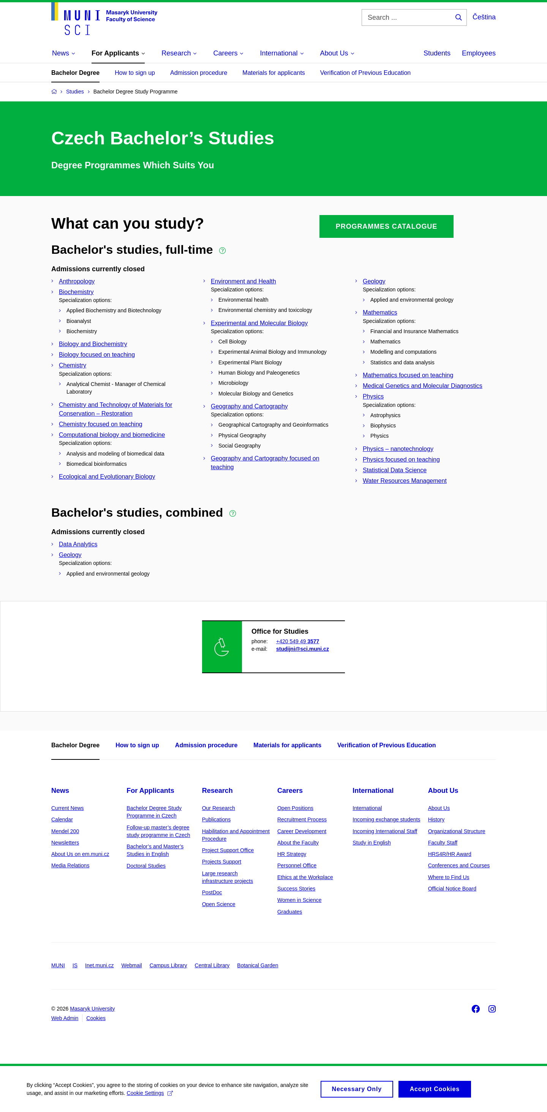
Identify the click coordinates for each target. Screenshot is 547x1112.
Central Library (212, 965)
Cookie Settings (150, 1096)
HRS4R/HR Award (449, 854)
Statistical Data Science (395, 470)
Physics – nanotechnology (398, 449)
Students (437, 53)
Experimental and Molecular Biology (259, 323)
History (436, 819)
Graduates (289, 912)
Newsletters (65, 843)
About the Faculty (298, 843)
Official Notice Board (452, 889)
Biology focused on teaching (97, 354)
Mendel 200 (65, 831)
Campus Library (168, 965)
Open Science (219, 904)
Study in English (371, 843)
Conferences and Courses (459, 865)
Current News (67, 808)
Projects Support (222, 862)
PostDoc (212, 892)
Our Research (218, 808)
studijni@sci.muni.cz (302, 649)
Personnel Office (296, 865)
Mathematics (380, 312)
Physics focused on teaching (401, 459)
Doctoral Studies (146, 866)
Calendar (62, 819)
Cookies (96, 1018)
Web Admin (64, 1018)
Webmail (132, 965)
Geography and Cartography (249, 406)
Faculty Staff (443, 843)
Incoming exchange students (386, 819)
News (60, 790)
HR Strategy (291, 854)
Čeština (484, 17)
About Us (443, 790)
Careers (290, 790)
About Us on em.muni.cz (80, 854)
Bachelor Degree (75, 73)
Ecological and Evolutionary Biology (107, 476)
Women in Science (299, 900)
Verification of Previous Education (365, 73)
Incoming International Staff (385, 831)
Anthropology (77, 281)
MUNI (58, 965)
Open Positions (295, 808)
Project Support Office (228, 850)
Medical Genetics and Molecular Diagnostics (422, 386)
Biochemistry (76, 292)
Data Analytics (78, 544)
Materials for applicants (273, 73)
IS (75, 965)
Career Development (301, 831)
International (373, 790)
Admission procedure (198, 73)
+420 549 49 (297, 641)
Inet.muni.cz (99, 965)
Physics (373, 396)
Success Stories (296, 889)
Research (217, 790)
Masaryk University (92, 1009)
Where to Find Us (449, 877)
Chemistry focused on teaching (100, 424)
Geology (374, 281)
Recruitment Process (302, 819)
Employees (479, 53)
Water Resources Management (405, 481)
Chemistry (72, 365)
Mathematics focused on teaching (408, 375)
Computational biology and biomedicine (112, 435)
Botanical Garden (257, 965)
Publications (216, 819)
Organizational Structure (456, 831)
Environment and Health (243, 281)
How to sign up (135, 73)
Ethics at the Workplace (305, 877)
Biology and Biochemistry (93, 344)
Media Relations (70, 865)
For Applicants (150, 790)
